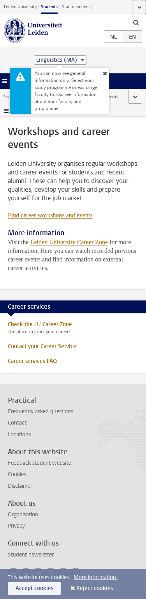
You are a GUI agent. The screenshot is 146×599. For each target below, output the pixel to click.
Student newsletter (31, 554)
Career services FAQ (32, 361)
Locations (19, 434)
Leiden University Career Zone (69, 242)
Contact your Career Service (42, 346)
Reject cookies (94, 588)
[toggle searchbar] (136, 22)
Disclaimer (20, 486)
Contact (17, 423)
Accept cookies (34, 588)
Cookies (17, 474)
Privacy (16, 526)
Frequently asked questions (40, 411)
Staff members (76, 7)
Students (49, 7)
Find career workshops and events (50, 215)
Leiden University (20, 7)
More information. (96, 577)
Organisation (23, 514)
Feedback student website (39, 463)
